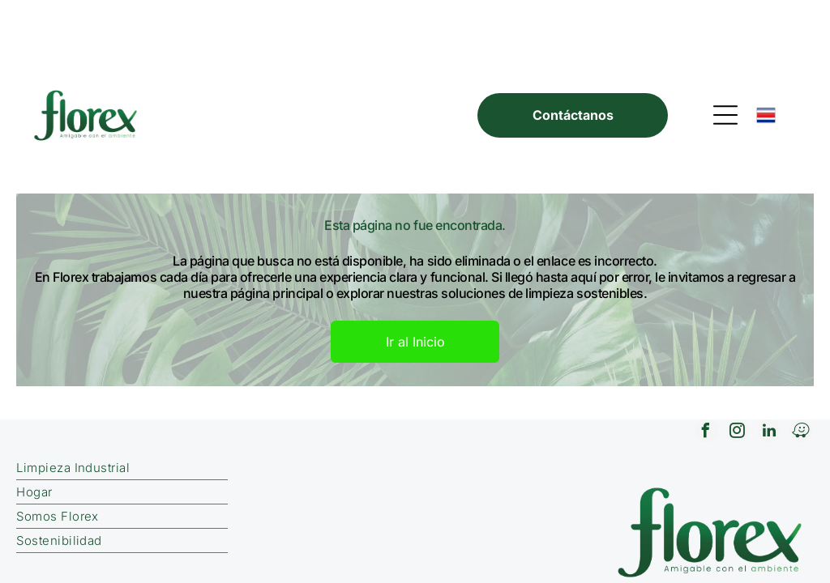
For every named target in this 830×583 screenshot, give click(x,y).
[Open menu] (725, 45)
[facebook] (706, 363)
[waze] (800, 363)
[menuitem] (227, 398)
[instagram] (737, 363)
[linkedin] (769, 363)
